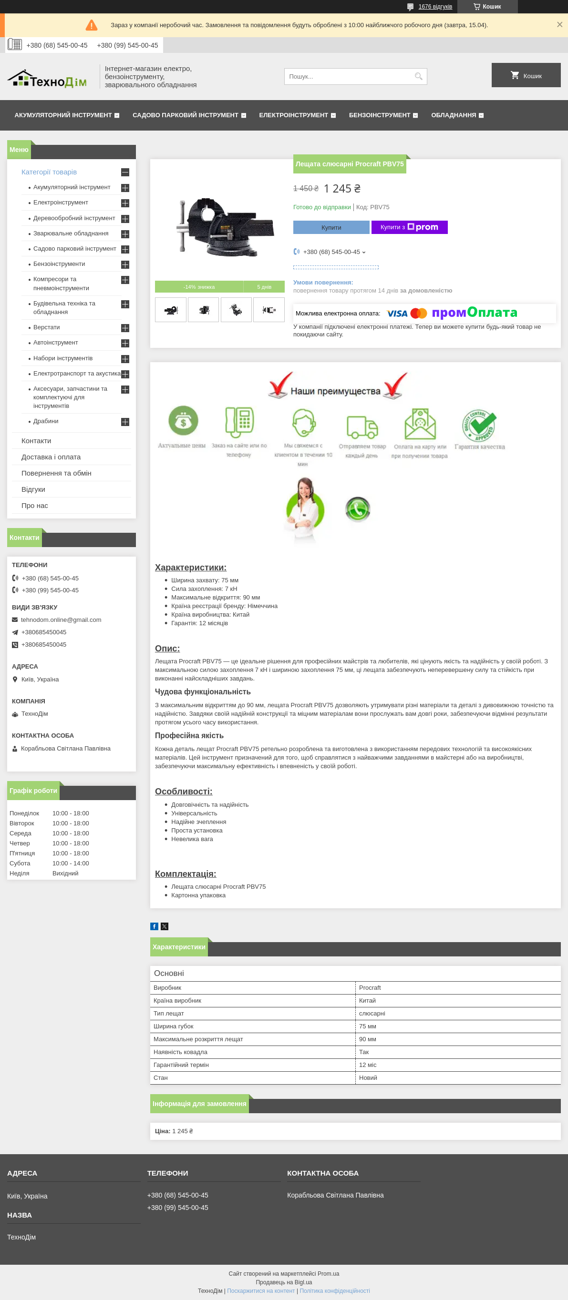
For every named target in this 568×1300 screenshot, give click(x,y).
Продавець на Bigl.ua (284, 1282)
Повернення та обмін (56, 473)
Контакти (36, 441)
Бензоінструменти (59, 263)
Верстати (46, 327)
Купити (331, 227)
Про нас (34, 505)
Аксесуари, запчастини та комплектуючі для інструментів (70, 397)
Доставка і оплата (51, 457)
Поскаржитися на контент (261, 1291)
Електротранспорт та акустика (77, 373)
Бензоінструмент (380, 115)
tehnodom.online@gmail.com (61, 619)
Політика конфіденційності (334, 1291)
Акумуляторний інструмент (63, 115)
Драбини (45, 421)
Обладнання (453, 115)
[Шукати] (419, 76)
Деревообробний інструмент (74, 218)
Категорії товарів (49, 172)
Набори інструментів (63, 358)
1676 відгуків (436, 6)
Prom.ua (328, 1273)
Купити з (409, 227)
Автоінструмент (55, 342)
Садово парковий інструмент (185, 115)
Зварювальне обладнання (71, 233)
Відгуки (33, 489)
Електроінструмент (294, 115)
